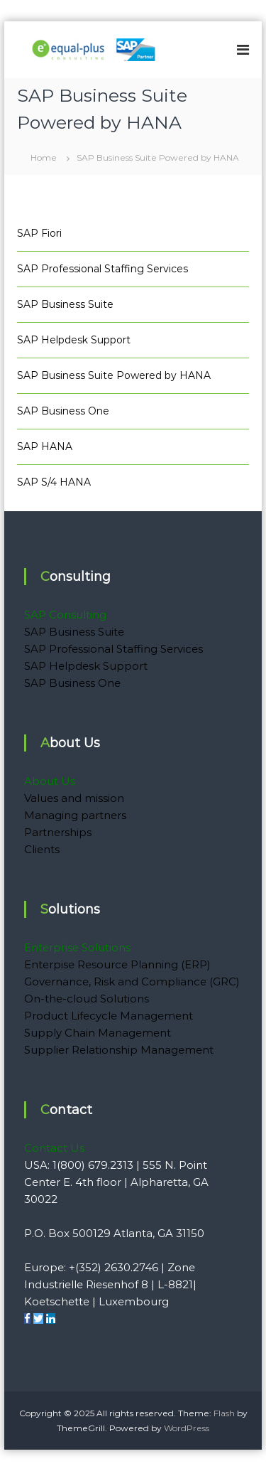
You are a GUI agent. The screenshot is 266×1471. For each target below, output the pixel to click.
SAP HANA (44, 446)
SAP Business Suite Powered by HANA (114, 375)
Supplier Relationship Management (119, 1050)
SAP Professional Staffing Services (102, 268)
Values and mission (74, 798)
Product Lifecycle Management (108, 1015)
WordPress (186, 1428)
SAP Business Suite (65, 304)
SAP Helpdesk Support (74, 339)
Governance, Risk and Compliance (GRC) (132, 981)
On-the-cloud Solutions (86, 998)
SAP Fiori (39, 233)
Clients (42, 849)
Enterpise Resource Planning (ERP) (117, 964)
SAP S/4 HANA (54, 482)
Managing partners (75, 815)
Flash (224, 1413)
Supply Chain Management (97, 1032)
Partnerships (58, 832)
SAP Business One (63, 411)
